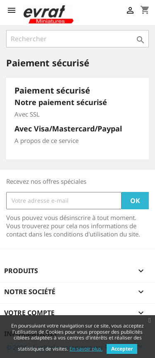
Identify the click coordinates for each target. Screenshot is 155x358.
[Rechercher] (77, 38)
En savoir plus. (86, 348)
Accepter (122, 348)
